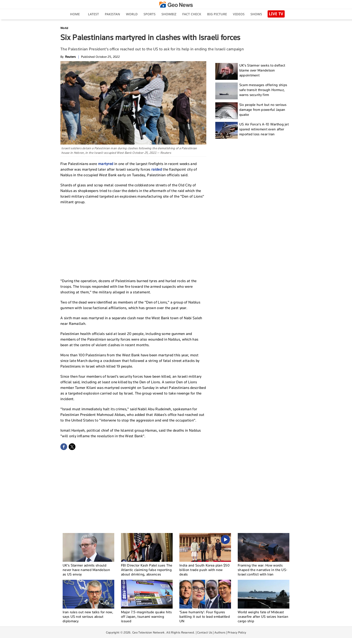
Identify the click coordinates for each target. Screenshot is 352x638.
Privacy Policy (237, 632)
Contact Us (204, 632)
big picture (217, 14)
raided (157, 169)
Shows (256, 14)
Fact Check (191, 14)
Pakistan (112, 14)
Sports (150, 14)
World (132, 14)
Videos (238, 14)
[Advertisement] (133, 240)
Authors (219, 632)
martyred (106, 164)
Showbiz (168, 14)
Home (75, 14)
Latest (93, 14)
